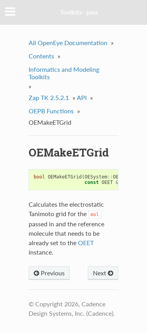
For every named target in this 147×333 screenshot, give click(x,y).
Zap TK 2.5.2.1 (49, 97)
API (82, 97)
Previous (49, 273)
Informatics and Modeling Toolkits (64, 73)
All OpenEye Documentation (68, 42)
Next (103, 273)
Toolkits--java (79, 12)
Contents (41, 56)
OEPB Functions (51, 111)
